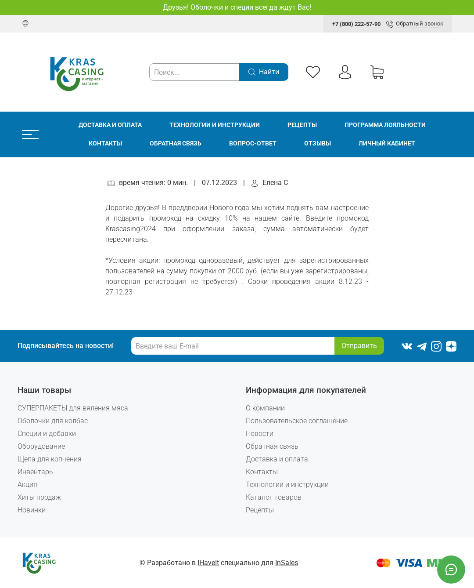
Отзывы (317, 143)
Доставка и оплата (110, 125)
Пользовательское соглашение (297, 421)
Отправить (359, 345)
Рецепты (302, 125)
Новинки (32, 510)
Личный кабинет (387, 143)
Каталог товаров (274, 497)
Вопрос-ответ (252, 143)
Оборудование (41, 446)
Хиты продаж (39, 497)
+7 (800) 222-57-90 (356, 24)
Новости (259, 433)
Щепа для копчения (50, 459)
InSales (286, 563)
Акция (27, 484)
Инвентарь (35, 472)
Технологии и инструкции (214, 125)
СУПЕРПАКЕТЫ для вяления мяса (73, 408)
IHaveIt (208, 563)
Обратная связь (175, 143)
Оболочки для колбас (53, 421)
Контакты (105, 143)
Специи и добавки (47, 433)
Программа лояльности (385, 125)
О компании (265, 408)
